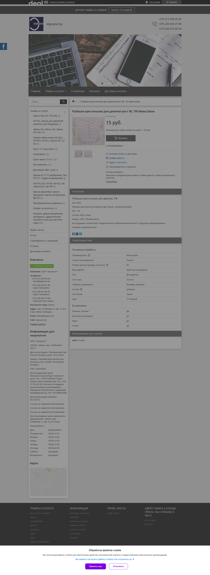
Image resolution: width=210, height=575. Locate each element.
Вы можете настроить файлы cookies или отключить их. (104, 559)
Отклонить (118, 566)
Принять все (95, 566)
